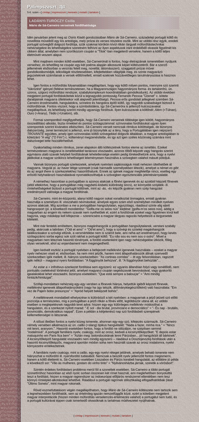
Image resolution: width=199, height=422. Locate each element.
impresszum (59, 12)
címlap (46, 12)
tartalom (94, 12)
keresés (72, 12)
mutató (83, 12)
